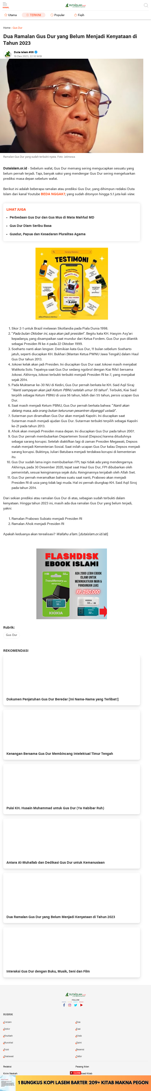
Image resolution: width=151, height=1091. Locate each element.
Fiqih (81, 15)
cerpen (8, 1022)
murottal (8, 1043)
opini (79, 1043)
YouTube (81, 1007)
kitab (79, 1036)
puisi (6, 1049)
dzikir (7, 1029)
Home (6, 28)
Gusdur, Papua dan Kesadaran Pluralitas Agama (48, 234)
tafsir (79, 1056)
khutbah (8, 1036)
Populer (59, 15)
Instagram (70, 1007)
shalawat (9, 1056)
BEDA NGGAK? (53, 194)
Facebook (64, 1007)
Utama (12, 15)
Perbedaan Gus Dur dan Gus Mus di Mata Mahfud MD (52, 217)
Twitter (75, 1007)
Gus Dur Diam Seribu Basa (31, 226)
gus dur (11, 635)
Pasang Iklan (82, 1067)
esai (78, 1029)
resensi (80, 1049)
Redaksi (7, 1067)
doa (78, 1022)
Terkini (35, 15)
